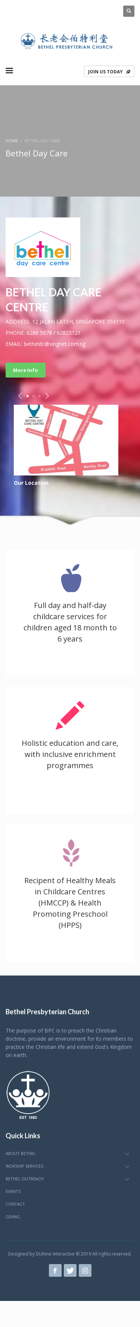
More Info (25, 370)
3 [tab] (40, 396)
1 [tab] (28, 396)
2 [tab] (34, 396)
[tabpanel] (70, 445)
